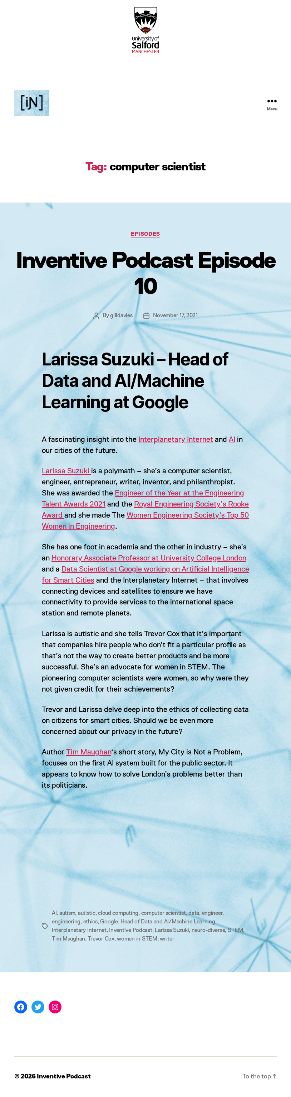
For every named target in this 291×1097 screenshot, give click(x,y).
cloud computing (118, 913)
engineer (212, 913)
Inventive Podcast (130, 930)
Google (109, 922)
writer (167, 939)
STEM (235, 930)
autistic (86, 913)
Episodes (145, 234)
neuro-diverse (208, 930)
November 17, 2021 (175, 316)
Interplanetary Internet (175, 440)
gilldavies (121, 316)
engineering (66, 922)
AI (232, 440)
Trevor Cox (101, 939)
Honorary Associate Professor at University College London (148, 558)
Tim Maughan (88, 752)
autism (67, 913)
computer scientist (163, 913)
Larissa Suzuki (66, 471)
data (193, 913)
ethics (90, 922)
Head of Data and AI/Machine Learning (167, 922)
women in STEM (137, 939)
